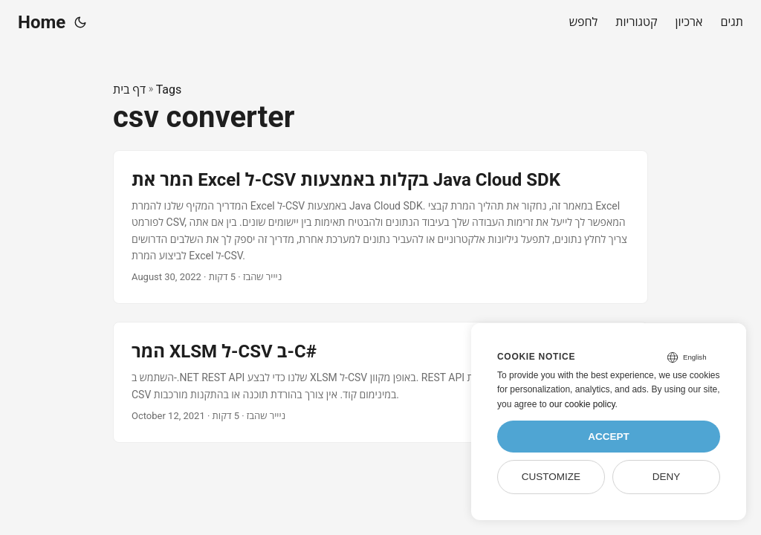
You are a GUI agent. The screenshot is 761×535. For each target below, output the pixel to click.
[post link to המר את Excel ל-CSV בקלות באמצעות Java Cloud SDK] (380, 227)
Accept (608, 436)
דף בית (129, 89)
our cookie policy (582, 404)
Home (41, 22)
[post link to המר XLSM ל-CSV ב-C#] (380, 382)
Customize (551, 476)
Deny (666, 476)
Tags (169, 89)
